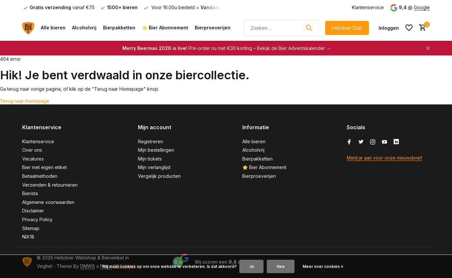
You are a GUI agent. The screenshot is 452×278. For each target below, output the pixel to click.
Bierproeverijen (213, 27)
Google (422, 7)
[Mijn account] (389, 28)
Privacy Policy (37, 219)
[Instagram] (372, 142)
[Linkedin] (396, 142)
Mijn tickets (150, 159)
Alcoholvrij (84, 27)
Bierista (30, 193)
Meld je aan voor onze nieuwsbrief (384, 158)
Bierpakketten (119, 27)
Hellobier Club (347, 28)
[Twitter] (361, 142)
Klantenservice (368, 7)
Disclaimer (33, 210)
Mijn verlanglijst (154, 167)
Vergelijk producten (159, 176)
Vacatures (33, 159)
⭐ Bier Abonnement (165, 27)
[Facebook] (349, 142)
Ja (251, 266)
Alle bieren (53, 27)
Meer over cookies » (323, 266)
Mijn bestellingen (156, 150)
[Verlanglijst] (409, 27)
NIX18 (28, 236)
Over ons (32, 150)
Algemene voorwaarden (48, 202)
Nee (281, 266)
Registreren (150, 141)
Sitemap (30, 228)
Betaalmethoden (39, 176)
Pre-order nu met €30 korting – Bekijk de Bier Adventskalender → (226, 48)
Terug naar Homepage (24, 101)
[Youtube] (384, 142)
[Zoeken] (281, 28)
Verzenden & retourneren (50, 185)
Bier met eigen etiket (44, 167)
